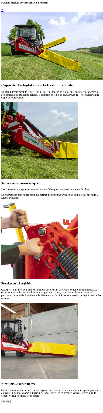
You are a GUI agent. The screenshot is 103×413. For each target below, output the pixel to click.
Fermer (6, 401)
